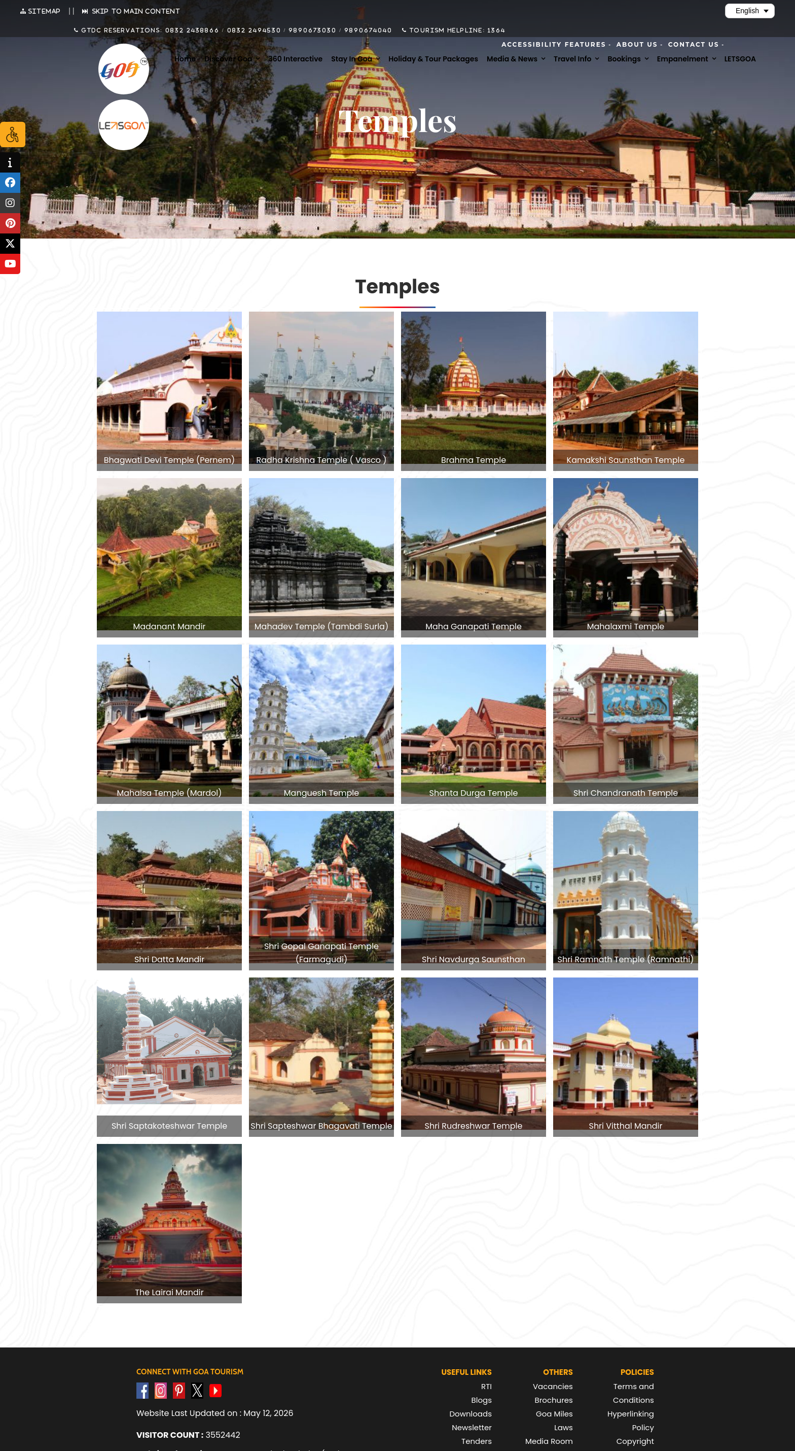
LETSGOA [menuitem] (740, 59)
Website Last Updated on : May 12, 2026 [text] (215, 1413)
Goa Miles (554, 1413)
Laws (563, 1427)
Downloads (470, 1413)
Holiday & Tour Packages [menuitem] (433, 59)
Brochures (554, 1400)
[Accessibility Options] (12, 134)
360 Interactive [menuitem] (295, 59)
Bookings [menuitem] (623, 59)
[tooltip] (10, 162)
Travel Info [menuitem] (572, 59)
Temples (397, 286)
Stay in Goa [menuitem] (351, 59)
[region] (397, 793)
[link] (169, 391)
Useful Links (466, 1372)
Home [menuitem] (185, 59)
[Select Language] (750, 11)
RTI (486, 1386)
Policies (637, 1372)
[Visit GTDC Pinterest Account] (179, 1390)
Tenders (476, 1441)
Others (558, 1372)
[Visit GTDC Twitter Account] (197, 1390)
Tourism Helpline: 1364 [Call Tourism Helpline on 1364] (456, 29)
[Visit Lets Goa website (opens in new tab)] (123, 125)
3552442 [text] (188, 1435)
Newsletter (472, 1427)
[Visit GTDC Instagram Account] (161, 1390)
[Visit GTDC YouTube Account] (215, 1390)
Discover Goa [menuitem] (228, 59)
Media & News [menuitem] (512, 59)
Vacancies (553, 1386)
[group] (169, 391)
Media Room (549, 1441)
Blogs (482, 1400)
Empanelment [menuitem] (682, 59)
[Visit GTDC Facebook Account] (142, 1390)
